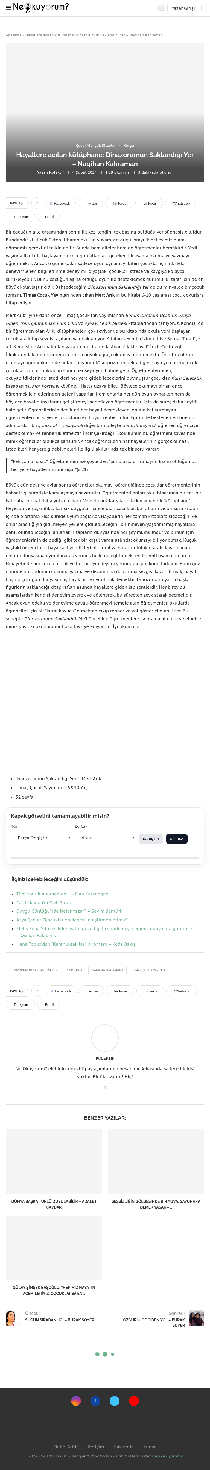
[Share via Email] (48, 216)
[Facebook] (95, 1401)
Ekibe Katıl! (65, 1447)
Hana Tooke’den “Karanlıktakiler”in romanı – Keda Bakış (76, 944)
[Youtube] (134, 1401)
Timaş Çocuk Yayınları (150, 970)
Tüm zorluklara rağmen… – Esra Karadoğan (62, 894)
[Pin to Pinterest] (119, 203)
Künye (149, 1447)
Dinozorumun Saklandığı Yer (33, 970)
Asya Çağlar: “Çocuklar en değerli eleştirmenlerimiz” (72, 920)
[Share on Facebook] (60, 203)
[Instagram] (76, 1401)
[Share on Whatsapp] (180, 203)
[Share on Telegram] (20, 216)
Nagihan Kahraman (107, 970)
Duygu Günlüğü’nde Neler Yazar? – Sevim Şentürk (69, 911)
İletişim (95, 1447)
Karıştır (151, 839)
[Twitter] (114, 1401)
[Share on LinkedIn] (149, 203)
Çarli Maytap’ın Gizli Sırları (44, 902)
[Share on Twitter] (90, 203)
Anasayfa (14, 35)
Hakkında (123, 1447)
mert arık (75, 970)
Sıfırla (176, 839)
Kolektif (56, 172)
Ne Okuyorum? (168, 1456)
